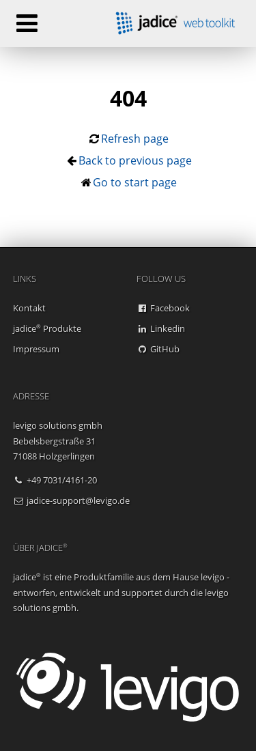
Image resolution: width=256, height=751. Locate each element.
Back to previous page (135, 160)
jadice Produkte (47, 328)
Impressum (36, 349)
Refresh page (135, 138)
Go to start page (135, 182)
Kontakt (29, 308)
